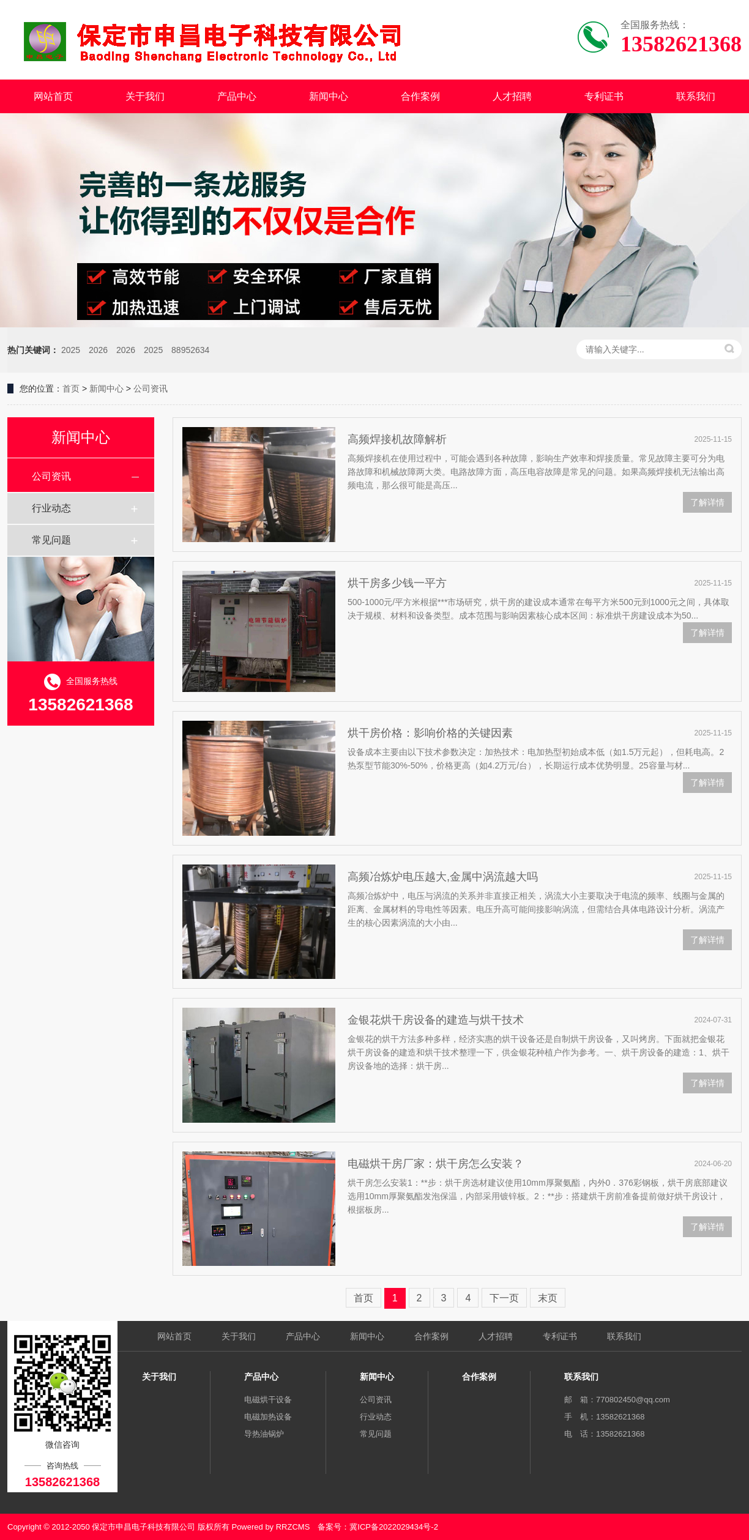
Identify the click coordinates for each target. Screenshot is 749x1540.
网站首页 (53, 96)
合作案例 (420, 96)
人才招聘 (512, 96)
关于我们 (145, 96)
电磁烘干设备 (268, 1399)
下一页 (504, 1298)
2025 (70, 350)
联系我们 (695, 96)
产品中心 (236, 96)
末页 (547, 1298)
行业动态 (51, 508)
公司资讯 (150, 388)
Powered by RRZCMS (269, 1526)
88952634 (190, 350)
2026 (98, 350)
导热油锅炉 (264, 1433)
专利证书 (604, 96)
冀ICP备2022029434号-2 (393, 1526)
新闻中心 (328, 96)
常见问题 (51, 540)
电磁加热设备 (268, 1416)
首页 (71, 388)
